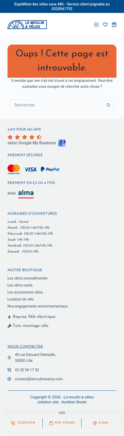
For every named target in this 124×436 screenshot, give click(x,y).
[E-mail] (100, 423)
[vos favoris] (105, 24)
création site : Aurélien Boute (62, 402)
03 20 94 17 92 (27, 370)
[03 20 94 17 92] (9, 370)
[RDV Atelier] (62, 423)
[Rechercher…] (56, 105)
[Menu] (96, 24)
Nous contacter (25, 347)
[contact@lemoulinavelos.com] (9, 379)
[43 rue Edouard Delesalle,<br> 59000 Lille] (9, 358)
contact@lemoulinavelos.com (39, 379)
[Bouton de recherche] (108, 105)
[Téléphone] (23, 423)
